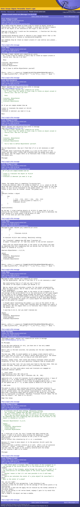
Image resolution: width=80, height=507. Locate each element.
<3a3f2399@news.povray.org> (18, 52)
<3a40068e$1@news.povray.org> (19, 125)
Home (3, 9)
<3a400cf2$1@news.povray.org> (19, 169)
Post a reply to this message (10, 45)
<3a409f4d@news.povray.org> (18, 277)
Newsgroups (11, 11)
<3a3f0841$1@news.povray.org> (19, 24)
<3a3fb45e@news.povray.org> (18, 85)
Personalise (21, 9)
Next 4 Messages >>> (71, 16)
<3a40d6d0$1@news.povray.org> (19, 336)
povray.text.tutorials (22, 11)
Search (28, 9)
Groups (8, 9)
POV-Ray (3, 11)
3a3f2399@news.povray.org (14, 88)
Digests (14, 9)
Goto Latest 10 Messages (40, 16)
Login (33, 9)
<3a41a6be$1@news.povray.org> (19, 409)
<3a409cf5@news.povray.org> (18, 226)
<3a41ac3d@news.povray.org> (18, 463)
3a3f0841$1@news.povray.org (14, 340)
